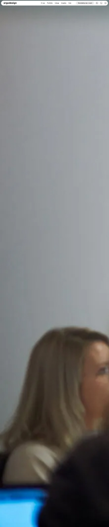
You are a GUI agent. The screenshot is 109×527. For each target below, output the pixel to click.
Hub (69, 3)
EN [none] (105, 3)
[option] (105, 3)
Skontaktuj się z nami (85, 3)
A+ (97, 3)
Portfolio (50, 3)
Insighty (63, 3)
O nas (43, 3)
